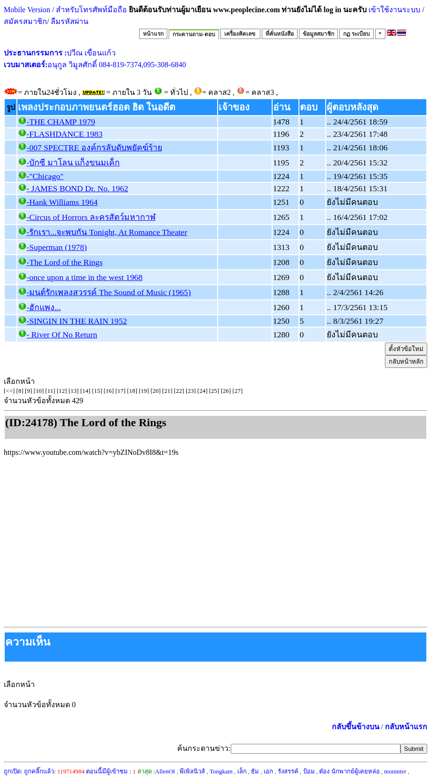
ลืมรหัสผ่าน (68, 21)
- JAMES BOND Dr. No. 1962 (77, 188)
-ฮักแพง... (43, 307)
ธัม (255, 771)
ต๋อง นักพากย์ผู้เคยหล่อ (349, 771)
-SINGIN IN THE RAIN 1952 (76, 321)
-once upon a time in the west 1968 (84, 277)
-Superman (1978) (56, 247)
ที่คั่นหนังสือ (280, 34)
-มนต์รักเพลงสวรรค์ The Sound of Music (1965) (108, 292)
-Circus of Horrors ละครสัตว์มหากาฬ (90, 217)
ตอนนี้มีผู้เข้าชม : (111, 771)
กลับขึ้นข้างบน (355, 727)
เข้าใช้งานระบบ (393, 10)
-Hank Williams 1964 (61, 202)
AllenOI (165, 771)
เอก (268, 771)
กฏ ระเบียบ (356, 34)
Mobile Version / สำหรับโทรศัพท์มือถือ (65, 10)
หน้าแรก (153, 34)
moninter (395, 771)
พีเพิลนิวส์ (192, 771)
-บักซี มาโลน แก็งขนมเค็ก (73, 162)
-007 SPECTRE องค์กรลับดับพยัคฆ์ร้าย (94, 147)
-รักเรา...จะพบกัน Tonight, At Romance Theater (106, 232)
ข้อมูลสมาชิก (318, 34)
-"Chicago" (44, 176)
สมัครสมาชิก (25, 21)
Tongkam (221, 771)
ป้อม (309, 771)
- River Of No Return (61, 334)
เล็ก (242, 771)
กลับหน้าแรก (406, 727)
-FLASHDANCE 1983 (64, 134)
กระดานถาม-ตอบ (193, 34)
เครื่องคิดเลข (240, 34)
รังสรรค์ (288, 771)
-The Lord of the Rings (64, 262)
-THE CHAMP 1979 (60, 121)
